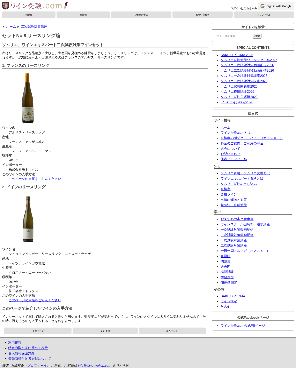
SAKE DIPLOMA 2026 (237, 55)
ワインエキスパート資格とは (242, 178)
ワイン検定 (229, 301)
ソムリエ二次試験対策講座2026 (244, 81)
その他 (225, 306)
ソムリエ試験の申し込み (239, 184)
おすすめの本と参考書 (237, 219)
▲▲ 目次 (105, 331)
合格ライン (229, 194)
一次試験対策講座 (234, 240)
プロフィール (264, 15)
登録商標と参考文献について (29, 358)
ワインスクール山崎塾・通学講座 (245, 224)
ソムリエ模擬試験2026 (237, 91)
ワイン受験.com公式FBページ (243, 325)
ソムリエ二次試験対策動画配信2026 (247, 70)
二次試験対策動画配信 (237, 235)
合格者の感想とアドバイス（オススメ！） (252, 138)
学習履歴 (227, 277)
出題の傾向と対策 (234, 199)
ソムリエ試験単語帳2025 (239, 97)
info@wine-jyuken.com (94, 365)
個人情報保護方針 (21, 353)
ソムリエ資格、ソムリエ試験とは (245, 173)
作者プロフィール (234, 159)
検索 (257, 36)
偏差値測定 (229, 282)
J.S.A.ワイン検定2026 (237, 102)
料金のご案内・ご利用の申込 (242, 143)
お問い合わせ (202, 15)
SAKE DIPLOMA (233, 296)
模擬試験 (227, 272)
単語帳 (83, 15)
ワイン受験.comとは (236, 132)
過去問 (225, 266)
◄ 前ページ (38, 331)
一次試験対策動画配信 (237, 229)
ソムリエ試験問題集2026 (239, 86)
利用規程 (14, 342)
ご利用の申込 (141, 15)
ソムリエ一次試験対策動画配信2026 (247, 65)
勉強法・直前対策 (234, 205)
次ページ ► (172, 331)
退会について (230, 148)
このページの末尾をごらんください (35, 178)
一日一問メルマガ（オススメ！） (245, 250)
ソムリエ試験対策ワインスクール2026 (249, 60)
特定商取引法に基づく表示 (28, 348)
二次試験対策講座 (34, 26)
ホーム (11, 26)
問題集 (28, 15)
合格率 (225, 189)
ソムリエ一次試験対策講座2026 (244, 76)
